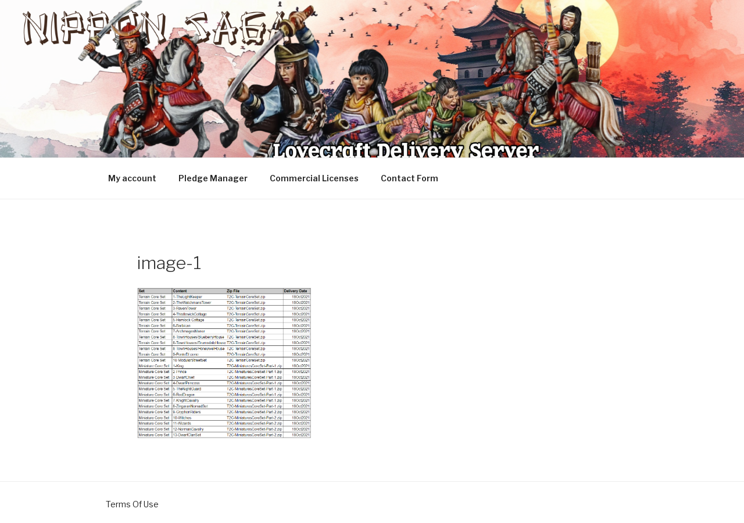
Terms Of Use (132, 504)
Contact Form (409, 178)
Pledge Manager (213, 178)
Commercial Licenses (314, 178)
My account (132, 178)
